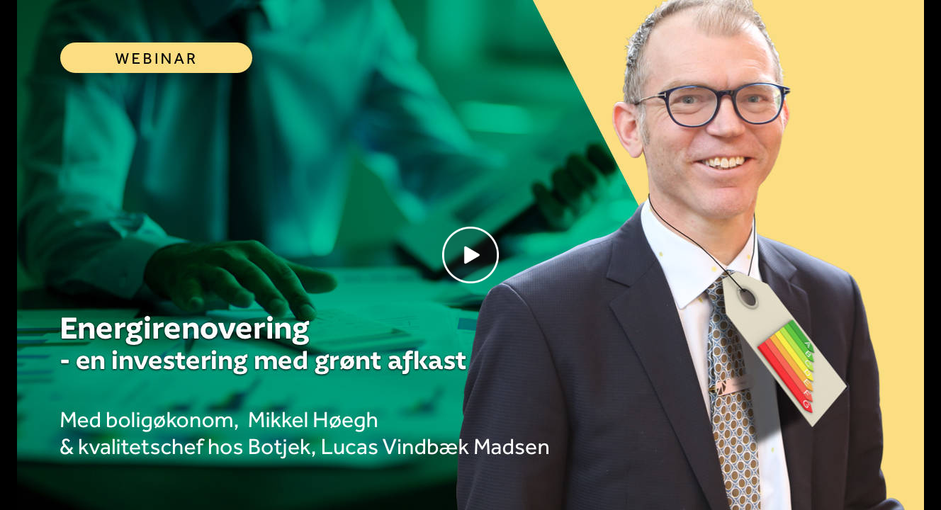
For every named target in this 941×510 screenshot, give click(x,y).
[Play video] (470, 255)
